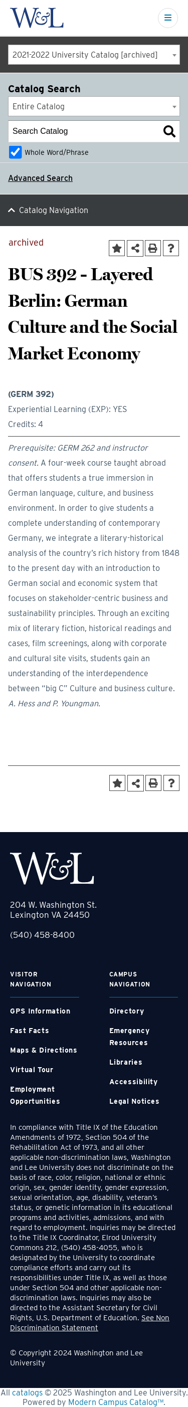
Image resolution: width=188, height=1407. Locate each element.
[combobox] (94, 55)
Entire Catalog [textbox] (39, 106)
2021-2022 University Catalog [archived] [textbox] (85, 55)
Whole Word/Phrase (57, 152)
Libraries (126, 1062)
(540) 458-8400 (42, 935)
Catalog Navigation (53, 210)
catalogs (27, 1392)
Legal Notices (134, 1101)
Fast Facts (29, 1031)
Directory (126, 1011)
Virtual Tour (32, 1070)
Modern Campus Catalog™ (115, 1402)
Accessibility (133, 1082)
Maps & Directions (44, 1050)
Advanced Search (40, 178)
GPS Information (40, 1011)
